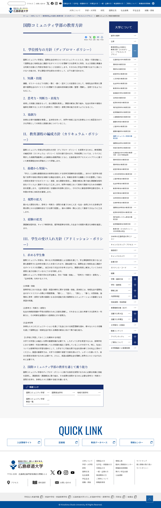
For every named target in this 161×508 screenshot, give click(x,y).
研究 (102, 10)
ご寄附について (131, 3)
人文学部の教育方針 (120, 78)
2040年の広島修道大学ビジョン (121, 237)
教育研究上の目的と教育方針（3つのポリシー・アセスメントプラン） (68, 16)
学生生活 (136, 10)
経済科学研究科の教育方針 (122, 212)
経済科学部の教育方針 (121, 102)
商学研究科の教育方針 (121, 159)
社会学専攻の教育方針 (121, 183)
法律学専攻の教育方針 (121, 202)
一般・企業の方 (106, 3)
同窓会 (118, 496)
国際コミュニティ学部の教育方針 (122, 137)
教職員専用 (100, 482)
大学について (74, 10)
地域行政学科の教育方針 (122, 148)
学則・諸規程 (116, 285)
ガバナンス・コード (118, 267)
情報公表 (114, 290)
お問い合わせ (40, 3)
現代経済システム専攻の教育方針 (122, 218)
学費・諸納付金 (117, 279)
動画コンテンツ (118, 331)
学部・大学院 (90, 10)
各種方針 (114, 262)
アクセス (30, 3)
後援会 (130, 496)
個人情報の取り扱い (144, 464)
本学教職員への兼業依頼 (120, 348)
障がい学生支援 (122, 471)
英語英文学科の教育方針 (122, 93)
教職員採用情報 (144, 3)
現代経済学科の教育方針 (122, 107)
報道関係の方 (118, 3)
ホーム (25, 16)
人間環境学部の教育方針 (122, 117)
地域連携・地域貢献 (118, 302)
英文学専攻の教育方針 (121, 193)
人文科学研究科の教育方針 (122, 174)
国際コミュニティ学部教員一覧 (35, 400)
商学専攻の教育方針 (120, 164)
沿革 (112, 41)
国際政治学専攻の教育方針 (122, 207)
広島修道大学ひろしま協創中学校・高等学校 (91, 496)
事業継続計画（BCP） (119, 308)
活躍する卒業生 (117, 319)
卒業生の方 (94, 3)
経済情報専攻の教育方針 (122, 224)
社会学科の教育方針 (120, 83)
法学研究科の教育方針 (121, 198)
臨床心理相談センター (124, 464)
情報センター (137, 442)
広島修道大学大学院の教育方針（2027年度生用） (122, 153)
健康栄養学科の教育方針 (122, 131)
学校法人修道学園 (31, 496)
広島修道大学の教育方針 (122, 59)
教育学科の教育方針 (120, 88)
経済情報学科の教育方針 (122, 112)
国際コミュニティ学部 (35, 392)
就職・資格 (149, 10)
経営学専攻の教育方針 (121, 169)
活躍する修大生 (117, 313)
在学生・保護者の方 (81, 3)
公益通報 (119, 475)
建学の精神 (115, 35)
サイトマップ (141, 461)
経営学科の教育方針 (120, 74)
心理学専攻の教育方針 (121, 179)
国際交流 (112, 10)
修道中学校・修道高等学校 (56, 496)
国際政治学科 (57, 392)
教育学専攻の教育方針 (121, 188)
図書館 (62, 442)
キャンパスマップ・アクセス (122, 244)
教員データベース (99, 442)
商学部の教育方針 (119, 64)
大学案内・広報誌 (118, 325)
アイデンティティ (117, 336)
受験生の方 (67, 3)
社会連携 (124, 10)
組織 (112, 273)
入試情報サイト (24, 442)
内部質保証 (115, 296)
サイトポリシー (142, 468)
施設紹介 (114, 250)
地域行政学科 (82, 392)
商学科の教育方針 (119, 69)
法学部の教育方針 (119, 98)
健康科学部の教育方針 (121, 122)
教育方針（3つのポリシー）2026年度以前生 (123, 230)
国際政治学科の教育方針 (122, 143)
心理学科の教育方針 (120, 126)
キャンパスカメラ (118, 256)
